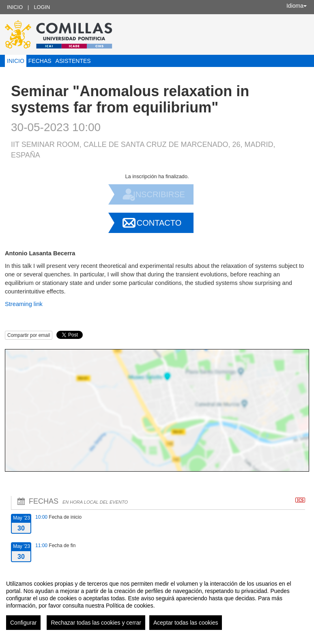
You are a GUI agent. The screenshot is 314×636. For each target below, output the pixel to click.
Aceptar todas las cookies (185, 622)
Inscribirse (159, 194)
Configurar (23, 622)
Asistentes (73, 61)
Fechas (40, 61)
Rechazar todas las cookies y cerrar (96, 622)
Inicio (15, 7)
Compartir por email (28, 335)
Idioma (296, 5)
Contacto (159, 222)
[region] (157, 602)
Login (42, 7)
